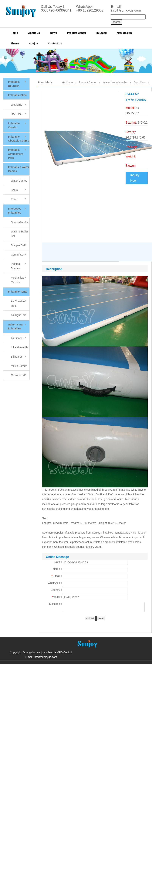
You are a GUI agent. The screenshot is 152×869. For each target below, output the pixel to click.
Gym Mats (140, 82)
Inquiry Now (134, 177)
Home (14, 32)
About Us (34, 32)
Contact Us (55, 43)
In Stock (101, 32)
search (116, 21)
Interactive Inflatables (115, 82)
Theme (15, 43)
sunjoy (33, 43)
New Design (124, 32)
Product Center (76, 32)
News (53, 32)
